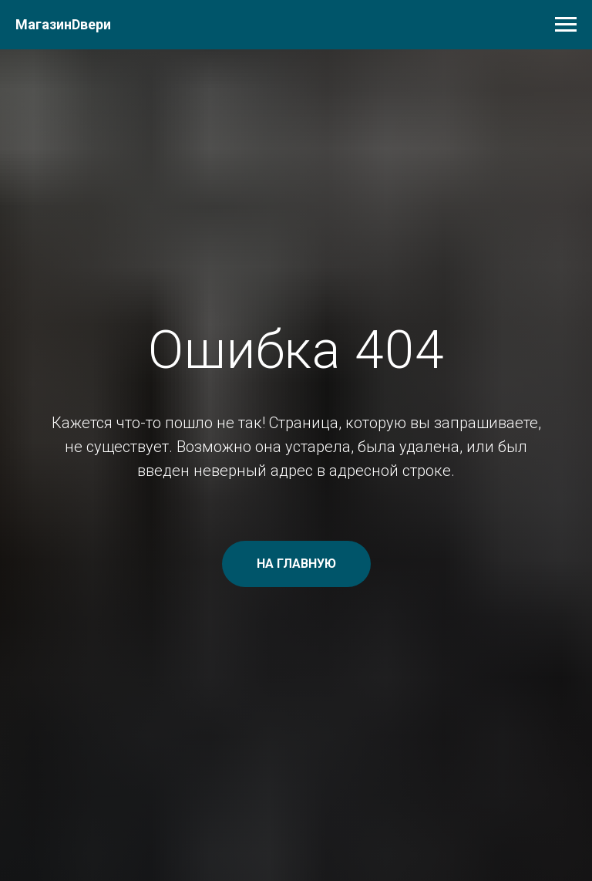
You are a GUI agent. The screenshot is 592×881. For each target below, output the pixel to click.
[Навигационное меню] (566, 24)
